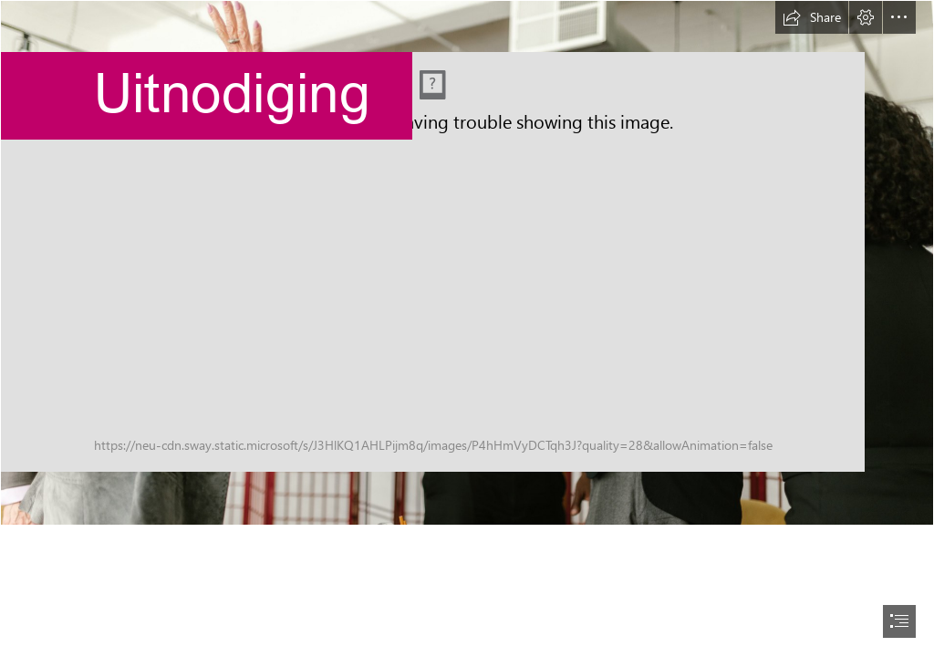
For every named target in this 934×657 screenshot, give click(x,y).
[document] (467, 328)
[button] (811, 17)
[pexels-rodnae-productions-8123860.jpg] (467, 263)
